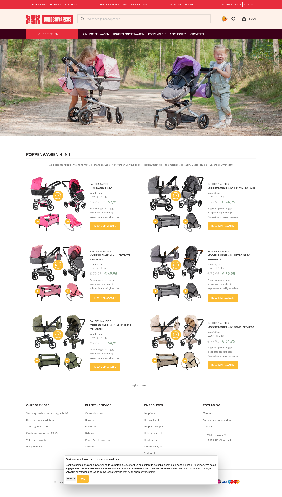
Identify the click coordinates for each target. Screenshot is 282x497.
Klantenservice (232, 4)
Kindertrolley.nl (153, 446)
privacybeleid (148, 471)
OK (83, 478)
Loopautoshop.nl (154, 426)
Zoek (82, 18)
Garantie (90, 446)
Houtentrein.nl (152, 440)
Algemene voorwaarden (217, 419)
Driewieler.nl (151, 419)
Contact (249, 4)
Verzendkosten (94, 413)
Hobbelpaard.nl (153, 433)
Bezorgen (90, 419)
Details (71, 479)
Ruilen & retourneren (97, 440)
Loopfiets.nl (151, 413)
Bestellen (90, 426)
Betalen (89, 433)
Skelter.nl (149, 453)
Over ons (208, 413)
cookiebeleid (194, 468)
